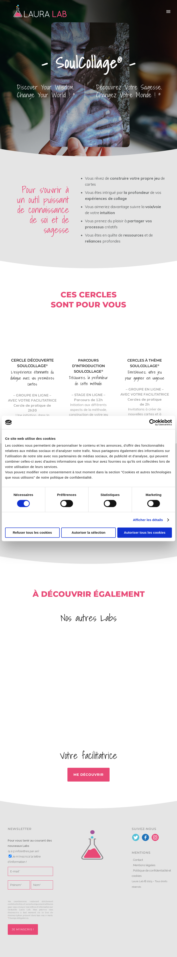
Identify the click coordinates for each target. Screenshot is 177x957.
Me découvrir (88, 774)
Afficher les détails (148, 520)
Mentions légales (144, 865)
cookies (137, 875)
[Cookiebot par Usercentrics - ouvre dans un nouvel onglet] (152, 422)
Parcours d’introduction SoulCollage (88, 366)
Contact (138, 859)
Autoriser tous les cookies (144, 532)
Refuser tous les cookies (32, 532)
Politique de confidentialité (150, 870)
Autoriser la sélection (89, 532)
